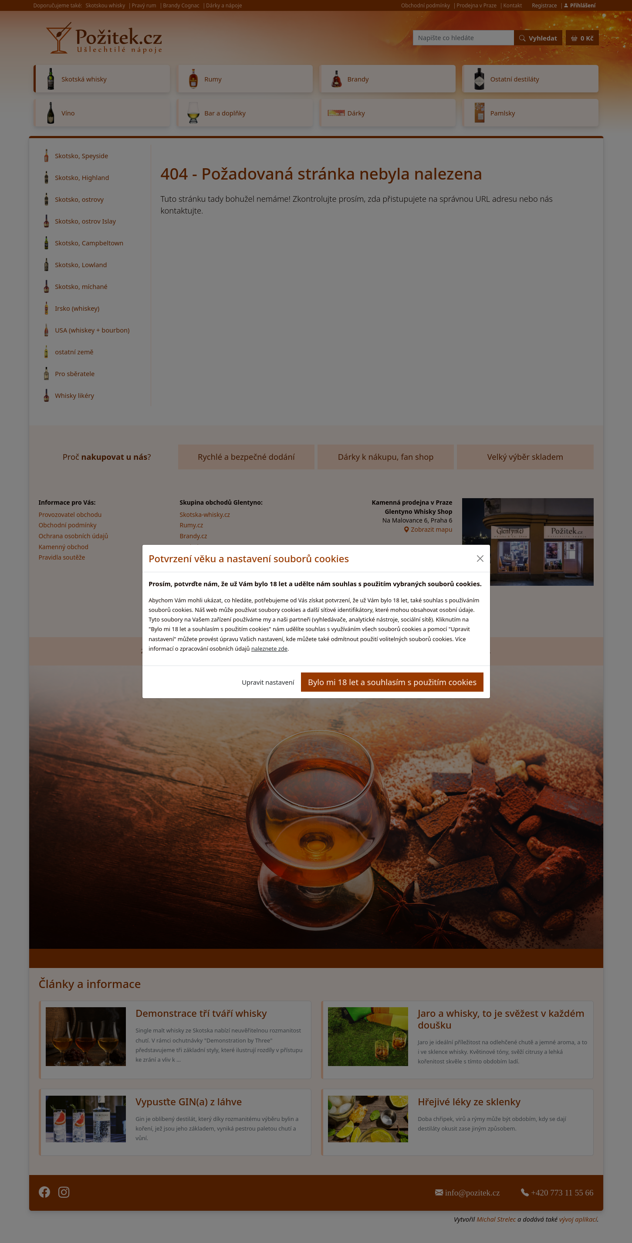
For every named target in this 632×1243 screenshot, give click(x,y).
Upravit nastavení (268, 682)
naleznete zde (269, 648)
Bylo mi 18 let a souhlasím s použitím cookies (392, 681)
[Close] (480, 558)
